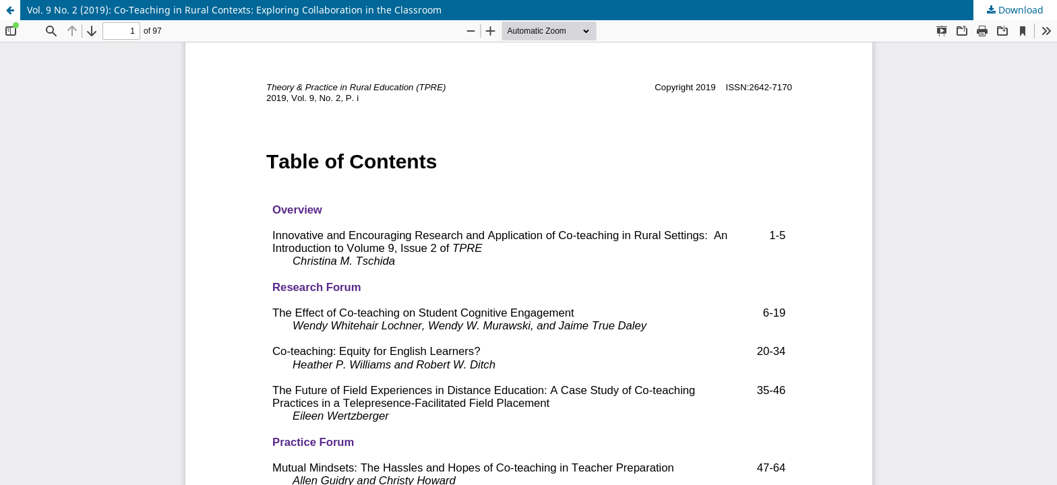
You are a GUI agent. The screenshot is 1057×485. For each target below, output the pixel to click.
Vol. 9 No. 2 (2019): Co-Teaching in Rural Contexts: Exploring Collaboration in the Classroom (234, 9)
